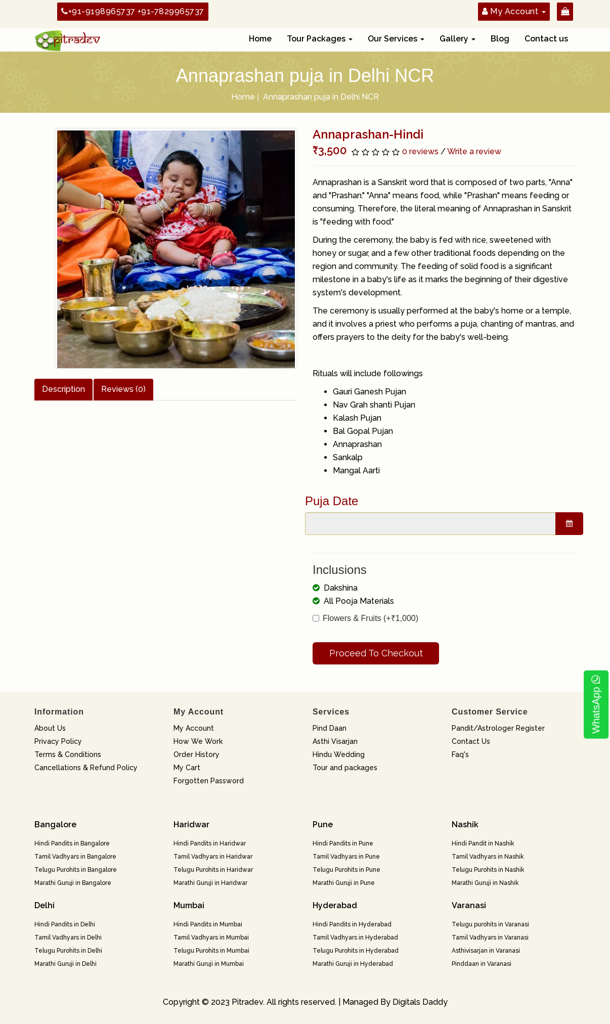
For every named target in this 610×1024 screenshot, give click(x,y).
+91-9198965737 (98, 11)
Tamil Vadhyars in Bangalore (75, 856)
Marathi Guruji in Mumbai (208, 963)
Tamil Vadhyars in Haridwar (212, 856)
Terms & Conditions (67, 754)
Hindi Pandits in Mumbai (207, 924)
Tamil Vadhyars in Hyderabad (355, 937)
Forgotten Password (208, 781)
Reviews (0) (123, 389)
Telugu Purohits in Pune (346, 869)
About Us (50, 728)
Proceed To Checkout (376, 653)
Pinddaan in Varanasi (481, 963)
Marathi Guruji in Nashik (485, 882)
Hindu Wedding (339, 754)
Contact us (546, 38)
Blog (500, 38)
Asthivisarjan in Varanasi (486, 950)
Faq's (460, 754)
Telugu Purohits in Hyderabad (356, 950)
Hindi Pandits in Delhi (64, 924)
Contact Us (471, 741)
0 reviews (420, 151)
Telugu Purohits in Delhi (68, 950)
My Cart (186, 768)
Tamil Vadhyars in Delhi (68, 937)
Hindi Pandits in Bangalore (72, 843)
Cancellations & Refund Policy (86, 768)
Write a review (474, 151)
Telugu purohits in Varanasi (490, 924)
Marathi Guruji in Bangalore (72, 882)
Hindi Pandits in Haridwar (209, 843)
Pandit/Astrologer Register (498, 728)
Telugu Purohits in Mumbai (211, 950)
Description (63, 389)
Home (260, 38)
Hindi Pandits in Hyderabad (352, 924)
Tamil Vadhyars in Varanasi (490, 937)
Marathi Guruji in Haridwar (210, 882)
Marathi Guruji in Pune (344, 882)
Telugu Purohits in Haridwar (213, 869)
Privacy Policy (58, 741)
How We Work (198, 741)
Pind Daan (329, 728)
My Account (193, 728)
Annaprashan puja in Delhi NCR (321, 97)
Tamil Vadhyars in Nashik (488, 856)
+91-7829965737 (171, 11)
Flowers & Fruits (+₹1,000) (365, 618)
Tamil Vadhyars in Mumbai (211, 937)
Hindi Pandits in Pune (343, 843)
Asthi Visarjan (335, 741)
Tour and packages (345, 768)
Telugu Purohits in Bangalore (75, 869)
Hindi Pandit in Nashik (483, 843)
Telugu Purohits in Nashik (488, 869)
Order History (196, 754)
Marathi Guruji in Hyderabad (353, 963)
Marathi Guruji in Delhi (65, 963)
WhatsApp (595, 705)
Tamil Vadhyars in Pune (346, 856)
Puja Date (331, 501)
